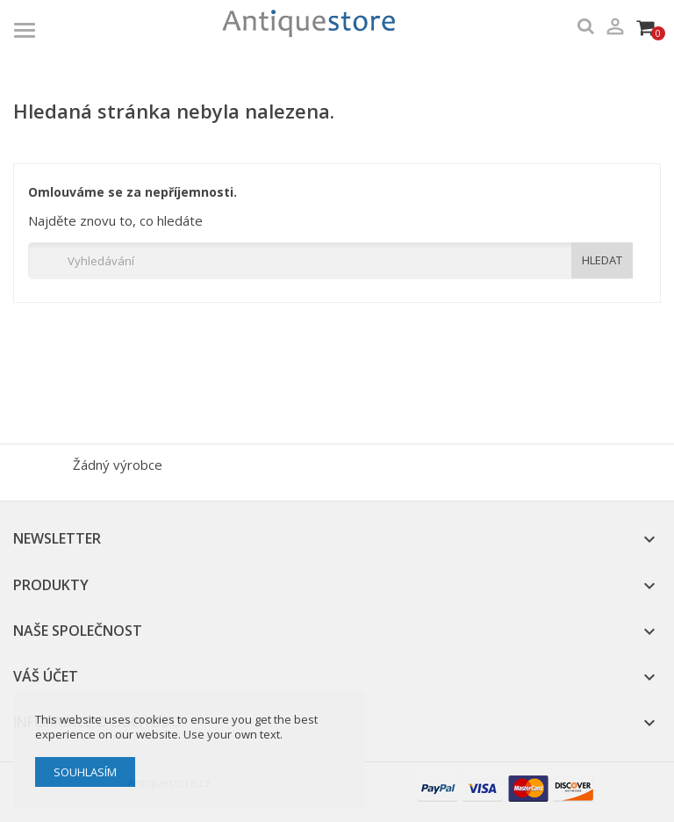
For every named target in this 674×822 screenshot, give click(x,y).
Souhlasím (85, 772)
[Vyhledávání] (330, 260)
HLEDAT (602, 260)
